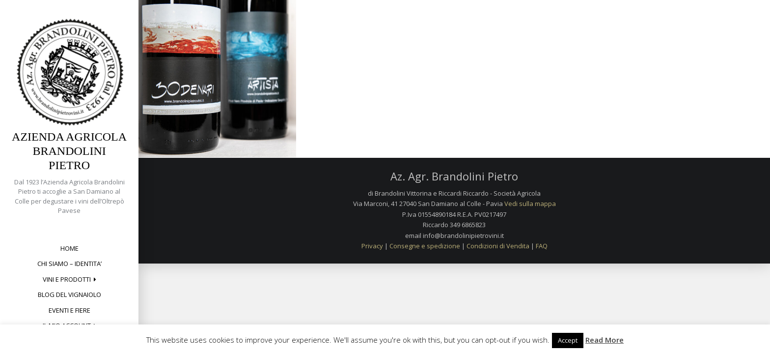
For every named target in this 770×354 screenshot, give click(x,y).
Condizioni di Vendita (498, 245)
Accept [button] (568, 340)
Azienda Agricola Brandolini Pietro (69, 151)
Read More (604, 340)
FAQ (542, 245)
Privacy (372, 245)
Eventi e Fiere (69, 310)
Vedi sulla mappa (530, 203)
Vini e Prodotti (67, 279)
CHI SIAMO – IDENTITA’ (69, 263)
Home (69, 248)
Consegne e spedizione (424, 245)
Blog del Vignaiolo (69, 294)
